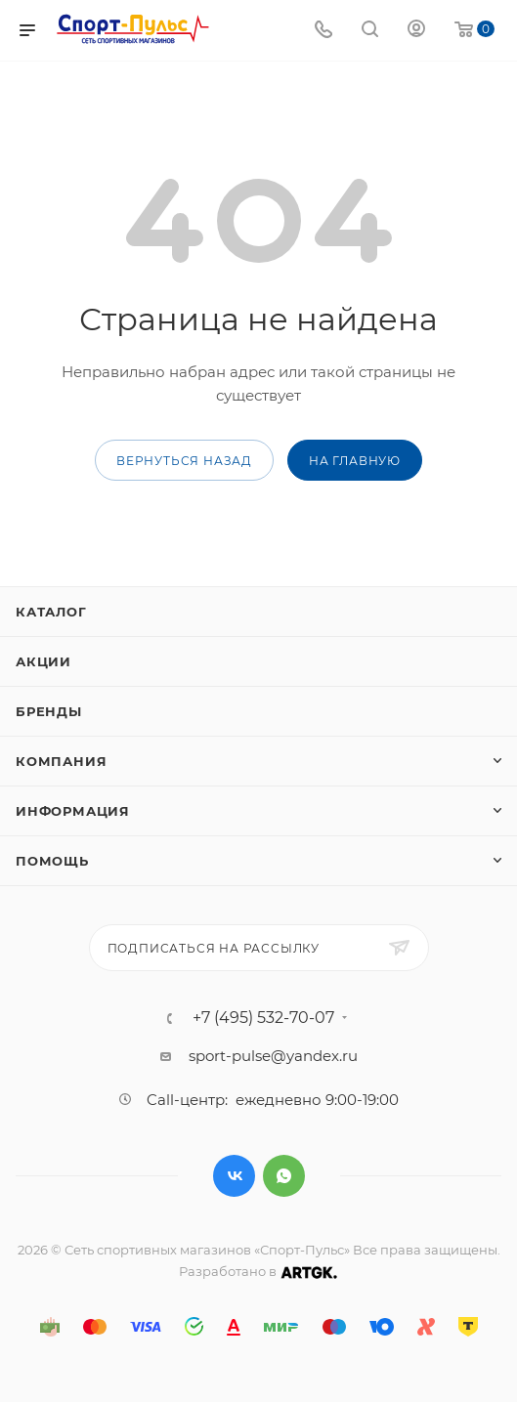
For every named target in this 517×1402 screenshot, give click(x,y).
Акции (43, 661)
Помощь (52, 861)
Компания (61, 761)
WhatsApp (284, 1176)
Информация (73, 811)
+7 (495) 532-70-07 (263, 1018)
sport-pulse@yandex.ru (273, 1055)
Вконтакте (234, 1176)
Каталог (51, 611)
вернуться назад (184, 460)
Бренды (49, 711)
